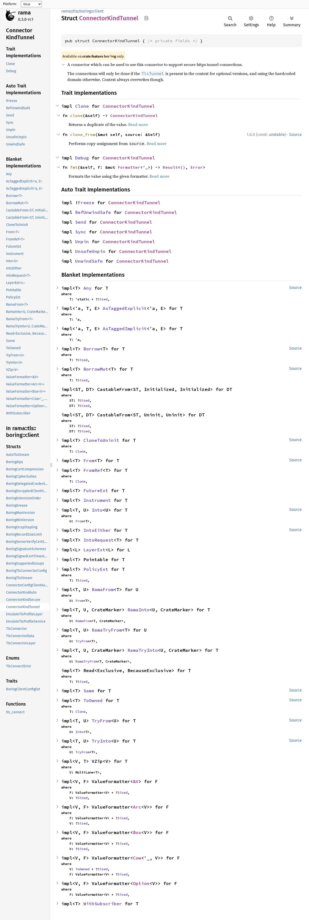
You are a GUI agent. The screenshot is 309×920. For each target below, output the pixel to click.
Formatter (129, 167)
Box (137, 832)
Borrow (91, 349)
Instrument (97, 500)
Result (170, 167)
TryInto (101, 741)
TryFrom (82, 641)
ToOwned (93, 700)
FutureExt (95, 490)
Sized (102, 299)
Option (141, 883)
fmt (74, 167)
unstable (277, 134)
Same (88, 691)
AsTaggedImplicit (125, 328)
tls (75, 11)
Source (295, 134)
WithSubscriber (102, 904)
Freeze (86, 202)
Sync (80, 232)
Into (97, 510)
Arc (137, 807)
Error (196, 167)
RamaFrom (103, 589)
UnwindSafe (89, 261)
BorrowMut (95, 369)
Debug (82, 158)
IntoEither (97, 530)
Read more (138, 124)
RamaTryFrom (107, 630)
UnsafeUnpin (90, 251)
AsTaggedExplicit (125, 308)
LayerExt (94, 550)
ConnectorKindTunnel (129, 106)
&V (135, 781)
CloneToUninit (101, 440)
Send (80, 222)
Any (87, 288)
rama (24, 12)
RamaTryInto (142, 650)
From (88, 460)
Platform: (10, 4)
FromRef (93, 470)
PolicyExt (95, 569)
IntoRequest (98, 540)
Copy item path (146, 18)
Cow (137, 858)
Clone (82, 106)
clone (76, 115)
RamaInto (138, 610)
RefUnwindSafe (93, 212)
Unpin (82, 241)
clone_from (82, 134)
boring (85, 11)
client (98, 11)
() (182, 167)
